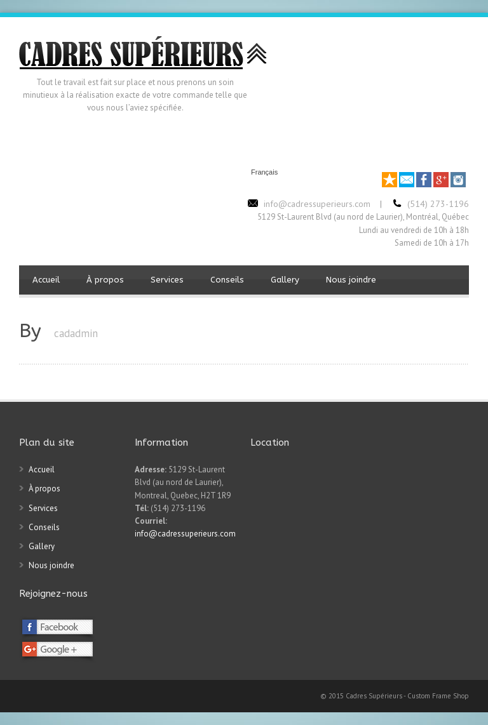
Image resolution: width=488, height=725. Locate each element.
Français (264, 172)
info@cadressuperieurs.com (185, 533)
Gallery (285, 279)
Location (269, 442)
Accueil (46, 279)
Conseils (227, 279)
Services (167, 279)
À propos (105, 279)
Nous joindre (351, 279)
